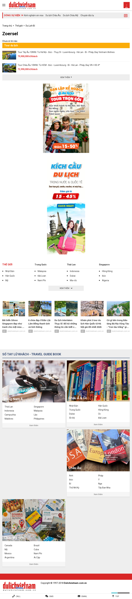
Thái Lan (71, 264)
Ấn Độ (72, 418)
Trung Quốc (41, 264)
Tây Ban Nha (104, 487)
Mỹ (6, 280)
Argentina (9, 557)
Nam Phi (42, 280)
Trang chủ (7, 25)
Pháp (100, 475)
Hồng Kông (107, 271)
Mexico (8, 553)
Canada (8, 545)
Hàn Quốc (10, 276)
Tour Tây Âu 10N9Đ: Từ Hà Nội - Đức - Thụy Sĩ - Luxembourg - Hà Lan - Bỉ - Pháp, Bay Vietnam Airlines (66, 52)
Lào (35, 414)
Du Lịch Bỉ (30, 25)
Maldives (9, 418)
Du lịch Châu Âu (53, 15)
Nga (100, 483)
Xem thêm (33, 425)
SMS (51, 596)
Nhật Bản (9, 271)
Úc (99, 414)
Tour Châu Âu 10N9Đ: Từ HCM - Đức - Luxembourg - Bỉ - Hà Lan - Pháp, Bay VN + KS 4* (59, 65)
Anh (71, 475)
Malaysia (42, 271)
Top (117, 596)
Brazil (36, 545)
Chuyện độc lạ (87, 15)
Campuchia (10, 414)
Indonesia (74, 271)
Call (18, 596)
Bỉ (70, 483)
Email (84, 596)
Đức (104, 276)
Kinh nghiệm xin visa (33, 15)
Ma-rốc (73, 280)
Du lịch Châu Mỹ (70, 15)
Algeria (105, 280)
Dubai (72, 276)
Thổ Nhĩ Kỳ (74, 487)
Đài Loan (42, 276)
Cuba (36, 549)
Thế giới (19, 25)
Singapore (104, 264)
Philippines (39, 418)
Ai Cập (37, 557)
